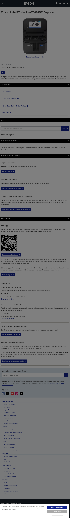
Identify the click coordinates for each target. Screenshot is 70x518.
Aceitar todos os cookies (57, 507)
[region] (34, 511)
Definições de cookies (57, 515)
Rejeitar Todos (57, 511)
